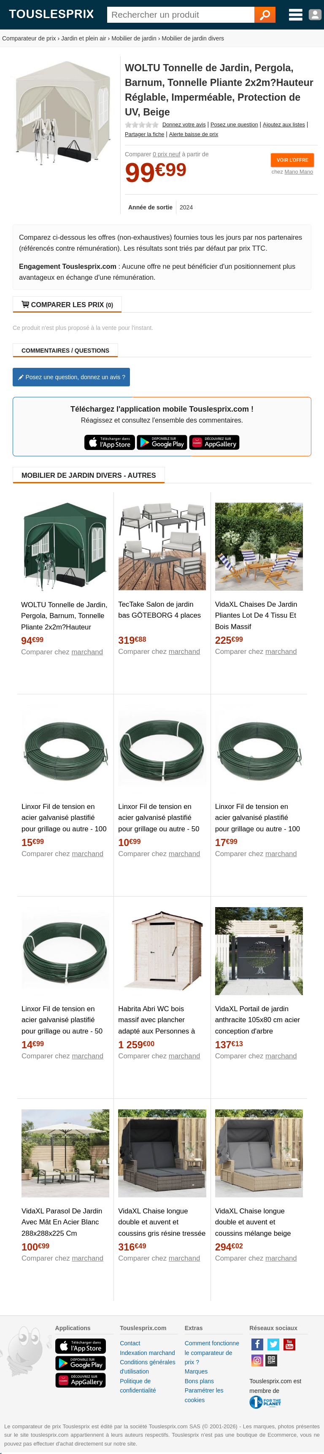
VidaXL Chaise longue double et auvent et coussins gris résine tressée (161, 1222)
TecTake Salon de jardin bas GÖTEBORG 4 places (159, 610)
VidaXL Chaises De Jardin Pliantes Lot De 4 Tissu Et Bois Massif (256, 615)
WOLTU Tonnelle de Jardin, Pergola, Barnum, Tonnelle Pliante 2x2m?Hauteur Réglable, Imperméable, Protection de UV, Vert (64, 627)
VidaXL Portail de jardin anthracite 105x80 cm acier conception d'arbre (257, 1020)
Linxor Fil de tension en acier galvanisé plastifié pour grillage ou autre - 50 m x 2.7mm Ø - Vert (62, 1026)
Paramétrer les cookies (204, 1395)
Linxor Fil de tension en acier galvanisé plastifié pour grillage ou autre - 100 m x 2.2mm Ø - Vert (64, 824)
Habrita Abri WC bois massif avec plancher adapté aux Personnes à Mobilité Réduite (156, 1026)
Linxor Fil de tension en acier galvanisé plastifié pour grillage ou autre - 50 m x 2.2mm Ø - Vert (158, 824)
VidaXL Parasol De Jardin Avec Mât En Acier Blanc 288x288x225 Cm (62, 1222)
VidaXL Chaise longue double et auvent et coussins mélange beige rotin (253, 1228)
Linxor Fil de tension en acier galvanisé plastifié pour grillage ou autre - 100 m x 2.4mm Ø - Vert (257, 824)
